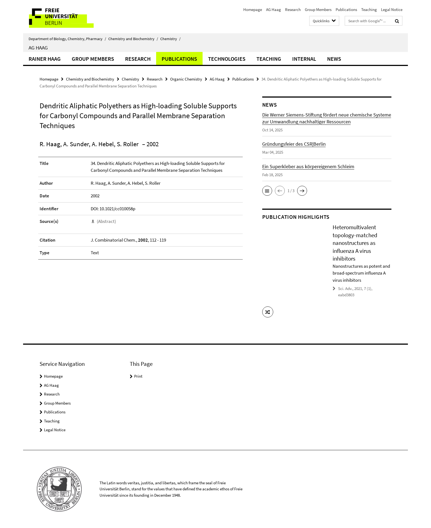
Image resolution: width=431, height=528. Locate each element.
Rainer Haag (45, 58)
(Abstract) (106, 221)
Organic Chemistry (186, 79)
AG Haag (273, 9)
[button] (267, 190)
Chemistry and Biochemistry (133, 39)
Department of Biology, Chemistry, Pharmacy (67, 39)
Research (293, 9)
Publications (346, 9)
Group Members (318, 9)
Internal (304, 58)
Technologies (226, 58)
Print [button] (138, 376)
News (334, 58)
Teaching (369, 9)
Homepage (252, 9)
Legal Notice (391, 9)
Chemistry (170, 39)
